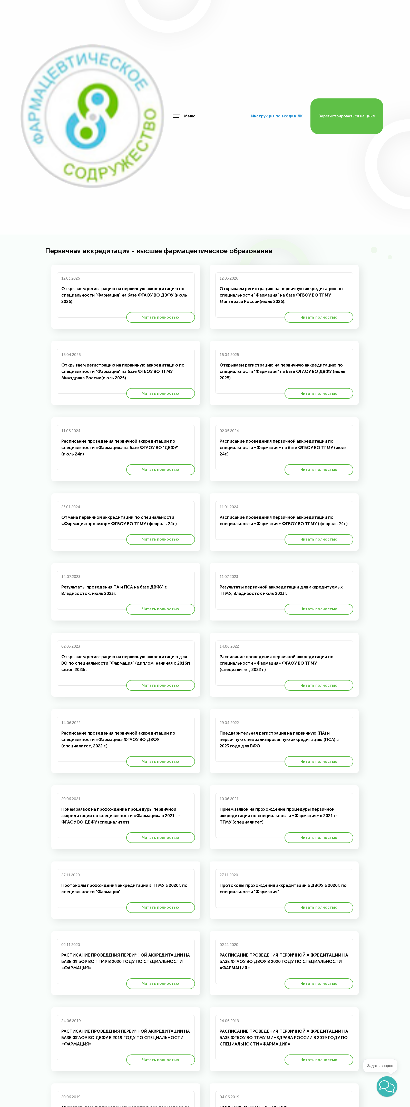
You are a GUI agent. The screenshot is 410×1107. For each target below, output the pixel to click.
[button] (387, 1086)
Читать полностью (160, 317)
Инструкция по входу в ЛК (276, 116)
